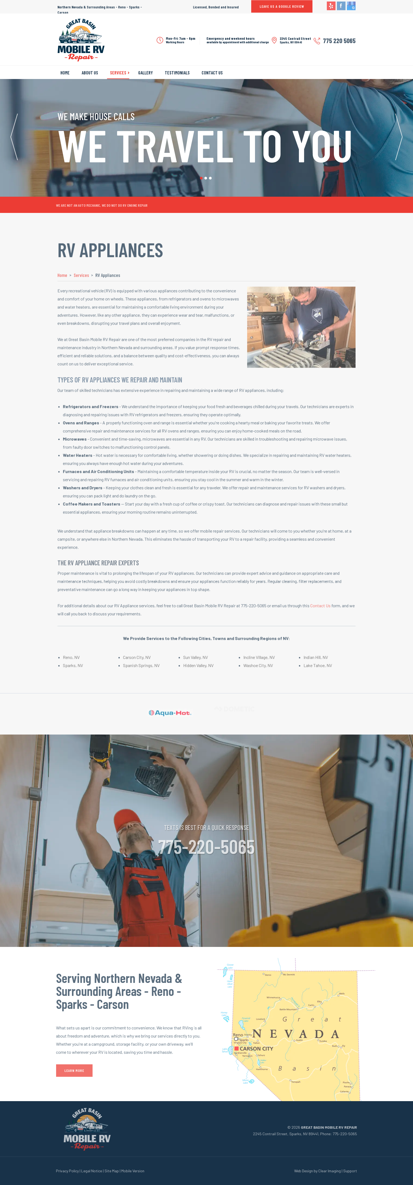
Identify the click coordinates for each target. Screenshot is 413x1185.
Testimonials (177, 72)
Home (65, 72)
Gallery (145, 72)
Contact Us (212, 72)
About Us (90, 72)
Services (118, 72)
